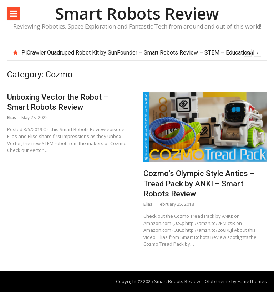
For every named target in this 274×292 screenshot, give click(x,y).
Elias (11, 117)
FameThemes (252, 281)
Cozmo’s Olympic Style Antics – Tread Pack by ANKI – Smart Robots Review (199, 183)
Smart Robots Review (137, 13)
